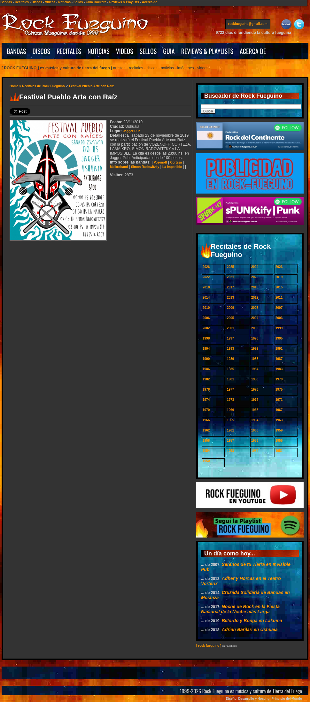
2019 (279, 277)
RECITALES (69, 51)
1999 (279, 328)
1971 (279, 399)
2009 (230, 307)
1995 (279, 338)
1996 (254, 338)
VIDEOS (124, 51)
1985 (230, 369)
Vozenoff (160, 162)
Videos (50, 2)
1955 (279, 440)
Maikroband (119, 167)
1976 (254, 389)
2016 (254, 287)
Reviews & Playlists (124, 2)
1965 (230, 420)
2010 (206, 307)
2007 (279, 307)
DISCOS (41, 51)
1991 (279, 348)
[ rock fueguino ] (208, 645)
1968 (254, 410)
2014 (206, 297)
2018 (206, 287)
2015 (279, 287)
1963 (279, 420)
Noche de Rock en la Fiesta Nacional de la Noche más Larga (240, 609)
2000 (254, 328)
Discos (37, 2)
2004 (254, 318)
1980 (254, 379)
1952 (254, 451)
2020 (254, 277)
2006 (206, 318)
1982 (206, 379)
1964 (254, 420)
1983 (279, 369)
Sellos (78, 2)
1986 (206, 369)
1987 (279, 359)
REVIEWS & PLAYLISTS (207, 51)
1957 (230, 440)
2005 (230, 318)
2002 (206, 328)
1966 (206, 420)
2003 (279, 318)
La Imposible (172, 167)
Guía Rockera (96, 2)
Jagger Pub (131, 131)
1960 (254, 430)
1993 (230, 348)
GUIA (168, 51)
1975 (279, 389)
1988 (254, 359)
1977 (230, 389)
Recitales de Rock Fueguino (43, 86)
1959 (279, 430)
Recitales (22, 2)
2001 (230, 328)
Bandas (6, 2)
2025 (230, 267)
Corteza (176, 162)
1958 (206, 440)
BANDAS (16, 51)
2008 (254, 307)
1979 (279, 379)
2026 (206, 267)
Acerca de (149, 2)
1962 (206, 430)
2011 (279, 297)
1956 (254, 440)
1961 (230, 430)
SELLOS (148, 51)
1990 (206, 359)
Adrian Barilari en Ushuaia (250, 629)
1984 (254, 369)
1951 (279, 451)
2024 (254, 267)
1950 (206, 461)
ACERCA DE (253, 51)
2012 (254, 297)
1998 (206, 338)
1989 (230, 359)
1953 (230, 451)
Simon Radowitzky (145, 167)
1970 (206, 410)
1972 (254, 399)
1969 (230, 410)
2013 (230, 297)
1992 (254, 348)
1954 (206, 451)
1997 (230, 338)
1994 (206, 348)
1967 (279, 410)
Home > (16, 86)
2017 (230, 287)
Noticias (64, 2)
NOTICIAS (99, 51)
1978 (206, 389)
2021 (230, 277)
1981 (230, 379)
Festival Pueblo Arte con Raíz (91, 86)
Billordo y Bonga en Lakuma (252, 620)
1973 (230, 399)
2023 (279, 267)
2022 (206, 277)
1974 (206, 399)
